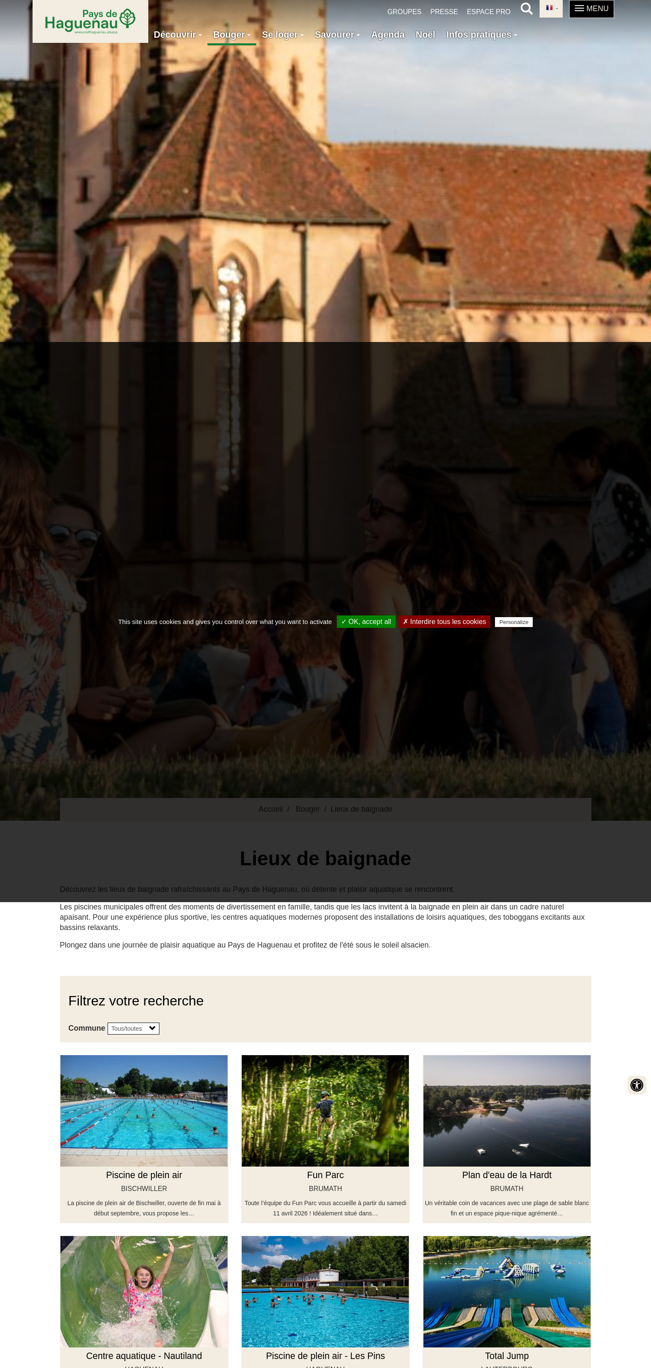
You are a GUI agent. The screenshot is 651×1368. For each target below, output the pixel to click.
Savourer (337, 34)
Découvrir (178, 34)
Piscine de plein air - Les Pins (325, 1356)
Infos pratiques (482, 34)
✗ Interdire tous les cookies (444, 621)
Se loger (282, 34)
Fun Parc (325, 1175)
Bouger (232, 34)
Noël (425, 34)
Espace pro (488, 11)
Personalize (513, 622)
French (549, 8)
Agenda (388, 34)
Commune (87, 1028)
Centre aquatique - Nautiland (144, 1356)
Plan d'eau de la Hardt (507, 1175)
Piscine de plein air (144, 1175)
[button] (591, 9)
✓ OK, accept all (366, 621)
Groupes (404, 11)
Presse (444, 11)
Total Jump (507, 1356)
